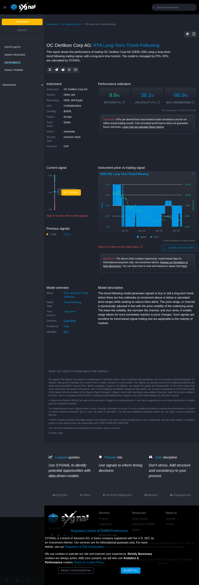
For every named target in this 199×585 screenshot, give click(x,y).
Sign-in (22, 30)
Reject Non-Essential (76, 570)
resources (9, 85)
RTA (66, 331)
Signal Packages (14, 55)
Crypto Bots (12, 47)
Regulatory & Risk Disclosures (84, 546)
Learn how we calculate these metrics (143, 126)
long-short (70, 320)
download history (179, 247)
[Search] (175, 7)
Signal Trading (13, 70)
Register (22, 21)
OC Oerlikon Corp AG (71, 24)
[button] (187, 34)
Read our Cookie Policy (89, 562)
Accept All (130, 570)
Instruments (12, 62)
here (184, 266)
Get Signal (71, 192)
